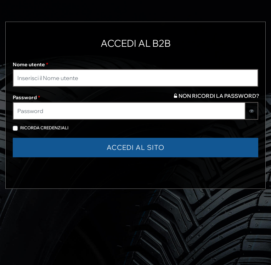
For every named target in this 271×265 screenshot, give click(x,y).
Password (26, 97)
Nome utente (30, 64)
